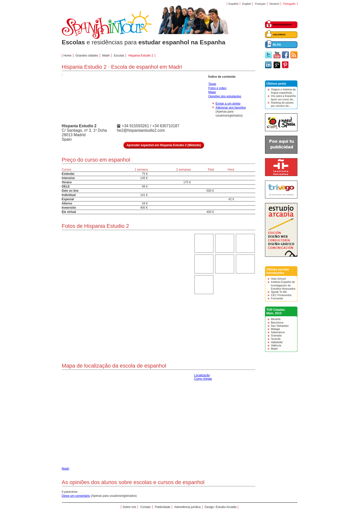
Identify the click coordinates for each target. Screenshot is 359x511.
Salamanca (278, 332)
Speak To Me (279, 291)
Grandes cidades (87, 55)
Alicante (276, 319)
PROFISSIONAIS (282, 24)
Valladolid (277, 342)
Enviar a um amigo (228, 103)
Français (260, 3)
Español (233, 3)
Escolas (119, 55)
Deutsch (274, 3)
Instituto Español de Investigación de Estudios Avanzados (283, 285)
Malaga (275, 328)
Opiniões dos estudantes (224, 96)
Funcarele (277, 298)
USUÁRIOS (279, 34)
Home (68, 55)
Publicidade (162, 507)
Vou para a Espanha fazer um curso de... (283, 97)
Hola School (278, 278)
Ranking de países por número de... (282, 104)
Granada (276, 335)
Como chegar (203, 379)
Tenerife (276, 338)
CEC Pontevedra (281, 295)
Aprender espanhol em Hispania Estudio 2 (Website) (164, 145)
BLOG (277, 44)
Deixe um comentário (76, 496)
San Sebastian (280, 325)
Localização (202, 375)
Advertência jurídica (187, 507)
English (246, 3)
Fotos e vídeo (217, 88)
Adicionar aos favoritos (231, 107)
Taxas (212, 84)
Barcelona (277, 322)
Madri (274, 348)
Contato (145, 507)
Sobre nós (129, 507)
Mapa (212, 92)
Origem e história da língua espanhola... (283, 91)
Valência (276, 345)
